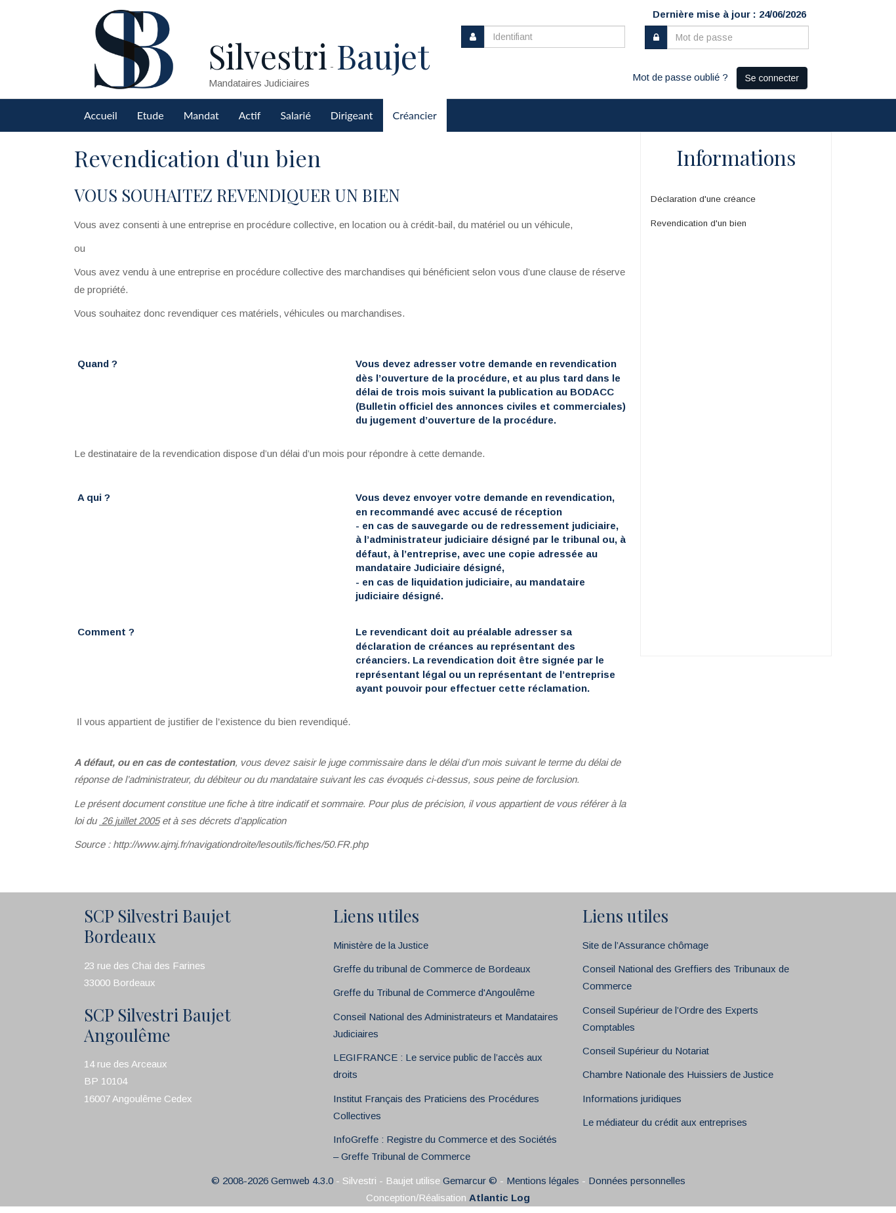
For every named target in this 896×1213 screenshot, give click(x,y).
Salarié (295, 115)
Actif (250, 115)
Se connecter (772, 78)
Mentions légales (542, 1180)
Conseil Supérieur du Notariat (645, 1050)
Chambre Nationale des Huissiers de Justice (677, 1074)
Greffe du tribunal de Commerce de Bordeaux (432, 968)
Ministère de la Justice (380, 945)
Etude (150, 115)
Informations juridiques (632, 1098)
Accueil (100, 115)
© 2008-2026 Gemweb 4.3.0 (272, 1180)
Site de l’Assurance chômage (645, 945)
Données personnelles (636, 1180)
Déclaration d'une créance (703, 199)
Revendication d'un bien (698, 223)
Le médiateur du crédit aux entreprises (664, 1122)
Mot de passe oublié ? (680, 77)
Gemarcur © (470, 1180)
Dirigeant (352, 115)
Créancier (415, 115)
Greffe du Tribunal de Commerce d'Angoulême (434, 992)
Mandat (201, 115)
